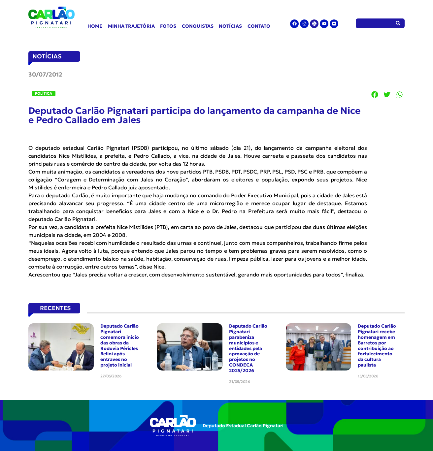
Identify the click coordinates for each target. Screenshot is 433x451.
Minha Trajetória (131, 26)
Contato (259, 26)
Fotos (168, 26)
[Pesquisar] (398, 23)
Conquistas (198, 26)
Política (43, 93)
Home (94, 26)
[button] (375, 94)
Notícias (230, 26)
